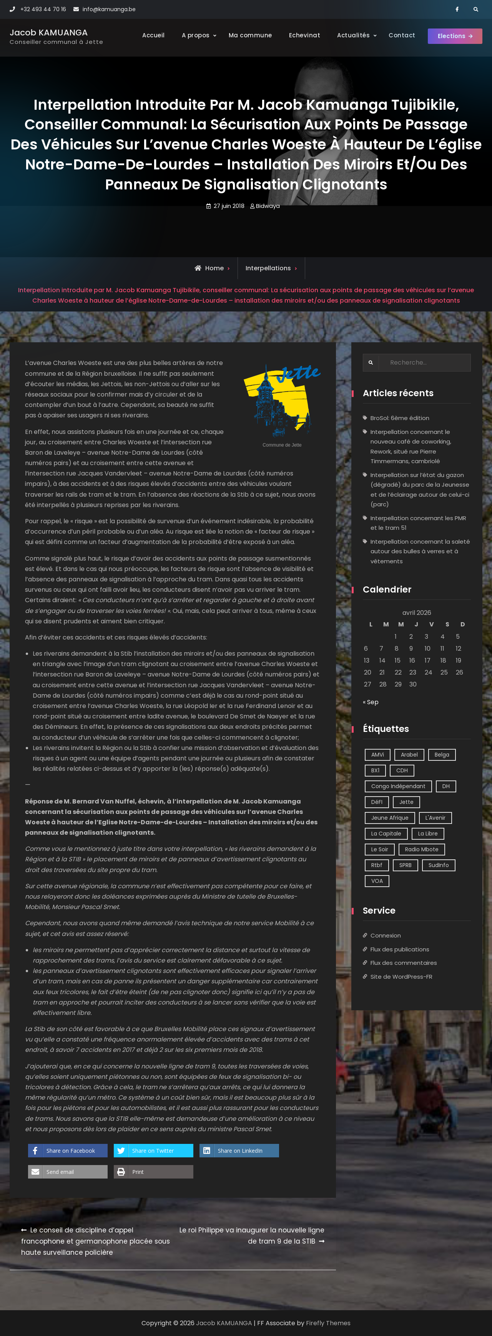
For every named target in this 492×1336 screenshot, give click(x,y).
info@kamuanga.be (109, 9)
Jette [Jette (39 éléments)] (406, 802)
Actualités (348, 35)
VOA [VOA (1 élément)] (377, 881)
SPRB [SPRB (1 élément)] (405, 865)
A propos (191, 35)
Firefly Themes (328, 1323)
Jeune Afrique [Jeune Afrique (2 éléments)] (390, 818)
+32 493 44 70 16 (43, 9)
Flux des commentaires (404, 963)
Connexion (386, 936)
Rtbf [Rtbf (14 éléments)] (376, 865)
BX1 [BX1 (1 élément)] (375, 770)
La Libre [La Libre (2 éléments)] (428, 833)
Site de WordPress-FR (401, 977)
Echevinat (300, 35)
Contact (397, 35)
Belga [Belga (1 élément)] (442, 754)
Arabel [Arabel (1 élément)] (409, 754)
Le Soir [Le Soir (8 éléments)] (379, 849)
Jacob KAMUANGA (49, 33)
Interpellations (268, 268)
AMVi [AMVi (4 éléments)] (377, 754)
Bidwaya (268, 206)
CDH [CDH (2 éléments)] (402, 770)
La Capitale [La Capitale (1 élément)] (386, 833)
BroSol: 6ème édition (400, 418)
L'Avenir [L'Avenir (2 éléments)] (435, 818)
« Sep (371, 702)
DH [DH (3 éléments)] (446, 786)
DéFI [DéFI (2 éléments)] (376, 802)
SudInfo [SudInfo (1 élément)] (439, 865)
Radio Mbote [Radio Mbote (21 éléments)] (422, 849)
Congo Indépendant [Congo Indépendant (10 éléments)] (398, 786)
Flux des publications (400, 949)
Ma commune (245, 35)
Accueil (149, 35)
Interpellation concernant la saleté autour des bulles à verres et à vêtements (420, 551)
